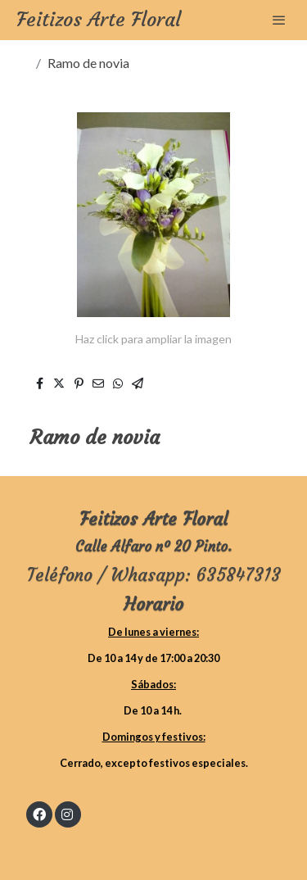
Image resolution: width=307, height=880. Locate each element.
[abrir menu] (279, 19)
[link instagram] (67, 813)
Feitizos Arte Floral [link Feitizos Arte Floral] (98, 20)
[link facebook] (39, 813)
